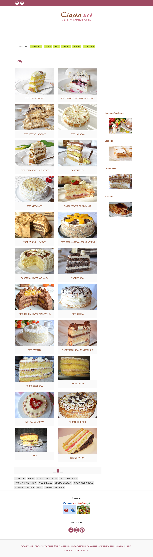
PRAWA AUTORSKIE (78, 546)
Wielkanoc (36, 46)
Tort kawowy (77, 384)
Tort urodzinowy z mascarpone (77, 350)
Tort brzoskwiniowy (35, 98)
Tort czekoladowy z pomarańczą (35, 314)
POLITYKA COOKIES (62, 546)
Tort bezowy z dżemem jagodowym (78, 98)
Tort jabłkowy (78, 134)
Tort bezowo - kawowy (35, 134)
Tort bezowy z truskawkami (77, 206)
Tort (34, 456)
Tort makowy (77, 278)
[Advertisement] (121, 76)
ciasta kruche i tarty (25, 483)
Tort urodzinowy (34, 386)
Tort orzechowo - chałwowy (35, 170)
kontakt (127, 546)
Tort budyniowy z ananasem (34, 278)
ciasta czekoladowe (47, 478)
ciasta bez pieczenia (54, 487)
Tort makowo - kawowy (34, 242)
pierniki (19, 487)
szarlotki (20, 478)
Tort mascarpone (77, 422)
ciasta (48, 46)
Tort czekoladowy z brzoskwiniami (78, 242)
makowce (29, 487)
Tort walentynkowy (34, 422)
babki (56, 46)
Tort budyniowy (78, 458)
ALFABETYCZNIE (27, 546)
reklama (119, 546)
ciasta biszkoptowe (83, 483)
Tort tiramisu (77, 170)
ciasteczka (89, 46)
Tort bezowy (78, 314)
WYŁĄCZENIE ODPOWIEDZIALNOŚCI (100, 546)
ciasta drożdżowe (68, 478)
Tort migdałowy (34, 206)
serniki (77, 46)
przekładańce (45, 483)
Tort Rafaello (35, 350)
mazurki (66, 46)
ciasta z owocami (63, 483)
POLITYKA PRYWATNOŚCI (44, 546)
